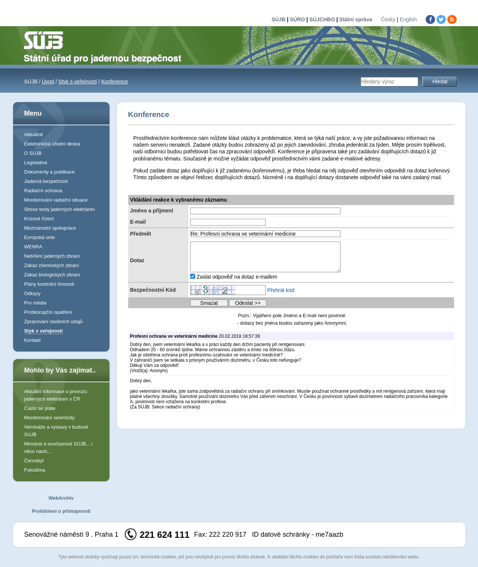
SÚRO (297, 19)
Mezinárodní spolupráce (50, 228)
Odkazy (32, 293)
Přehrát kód (280, 290)
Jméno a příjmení (151, 211)
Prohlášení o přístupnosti (61, 511)
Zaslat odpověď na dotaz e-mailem (237, 277)
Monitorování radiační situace (56, 200)
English (408, 19)
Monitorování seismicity (49, 417)
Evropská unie (39, 237)
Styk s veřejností (77, 82)
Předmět (140, 234)
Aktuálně (33, 134)
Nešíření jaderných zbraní (52, 256)
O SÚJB (33, 153)
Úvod (48, 82)
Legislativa (35, 162)
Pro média (35, 303)
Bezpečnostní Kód (153, 290)
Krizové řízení (39, 218)
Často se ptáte (40, 408)
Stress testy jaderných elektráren (59, 209)
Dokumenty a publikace (49, 172)
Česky (388, 19)
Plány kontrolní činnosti (49, 284)
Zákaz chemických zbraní (51, 265)
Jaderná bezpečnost (46, 181)
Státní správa (355, 19)
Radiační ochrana (43, 190)
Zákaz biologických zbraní (52, 275)
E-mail (138, 222)
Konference (114, 82)
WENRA (33, 246)
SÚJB (278, 19)
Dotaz (137, 260)
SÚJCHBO (322, 19)
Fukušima (34, 470)
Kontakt (32, 340)
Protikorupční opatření (48, 312)
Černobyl (34, 460)
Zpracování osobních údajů (53, 321)
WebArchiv (61, 498)
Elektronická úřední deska (52, 144)
